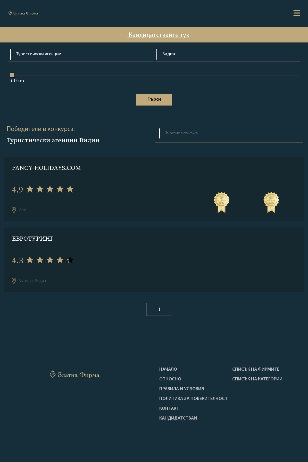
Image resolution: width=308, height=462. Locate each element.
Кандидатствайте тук (154, 35)
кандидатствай (178, 418)
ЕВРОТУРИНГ (33, 238)
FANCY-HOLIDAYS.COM (46, 167)
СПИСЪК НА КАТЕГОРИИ (257, 379)
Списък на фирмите (255, 369)
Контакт (169, 408)
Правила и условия (181, 389)
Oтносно (170, 379)
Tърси (154, 99)
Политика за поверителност (193, 399)
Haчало (168, 369)
